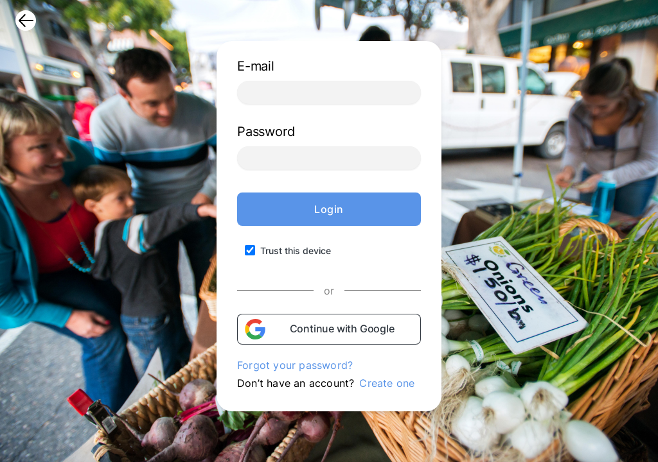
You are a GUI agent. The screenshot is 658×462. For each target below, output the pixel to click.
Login (329, 209)
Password (265, 131)
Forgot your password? (295, 365)
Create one (386, 383)
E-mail (255, 66)
